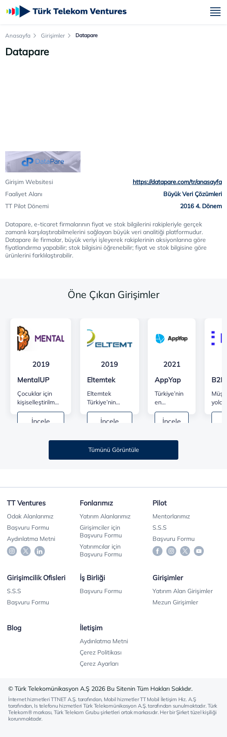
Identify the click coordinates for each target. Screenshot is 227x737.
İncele (40, 421)
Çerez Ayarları (99, 663)
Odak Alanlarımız (30, 516)
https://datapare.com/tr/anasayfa (177, 182)
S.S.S (159, 527)
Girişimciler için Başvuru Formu (101, 531)
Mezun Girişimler (175, 602)
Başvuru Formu (28, 527)
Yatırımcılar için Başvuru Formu (101, 550)
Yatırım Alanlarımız (105, 516)
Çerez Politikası (100, 652)
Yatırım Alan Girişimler (182, 591)
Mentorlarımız (171, 516)
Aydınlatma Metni (31, 539)
